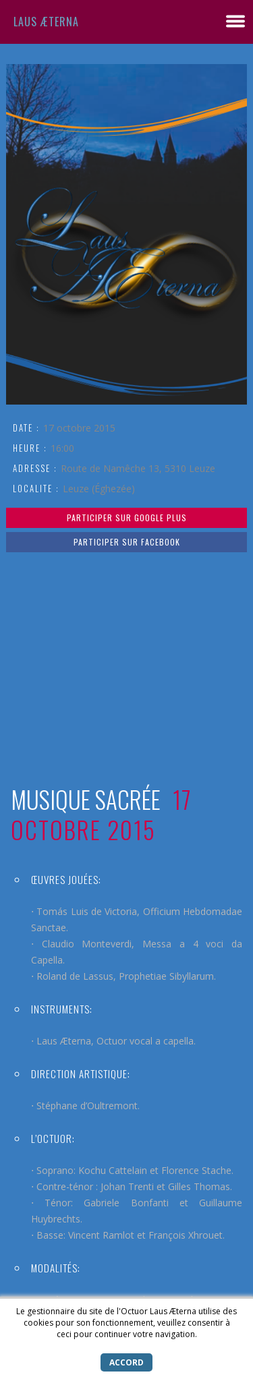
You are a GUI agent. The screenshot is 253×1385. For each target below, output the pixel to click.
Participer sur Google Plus (127, 517)
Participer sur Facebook (127, 542)
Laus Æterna (46, 21)
